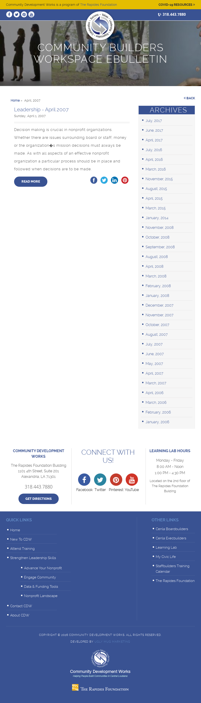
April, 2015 (154, 198)
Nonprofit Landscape (41, 596)
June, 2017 (154, 130)
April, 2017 (154, 140)
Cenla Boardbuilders (172, 529)
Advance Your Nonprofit (43, 568)
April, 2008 (155, 266)
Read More (30, 182)
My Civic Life (166, 557)
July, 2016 (154, 150)
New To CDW (21, 539)
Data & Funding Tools (41, 587)
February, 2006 (158, 412)
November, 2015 (159, 179)
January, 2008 (157, 295)
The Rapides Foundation (98, 4)
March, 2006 (156, 402)
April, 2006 (155, 393)
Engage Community (40, 577)
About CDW (19, 615)
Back (189, 98)
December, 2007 (160, 305)
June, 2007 (155, 354)
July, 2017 (154, 120)
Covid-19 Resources (176, 4)
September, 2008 (160, 247)
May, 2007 (154, 363)
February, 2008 (158, 286)
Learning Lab (166, 547)
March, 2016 (156, 169)
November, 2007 (160, 315)
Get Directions (38, 499)
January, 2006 (157, 422)
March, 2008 (156, 276)
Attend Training (22, 549)
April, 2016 (154, 159)
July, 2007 (154, 344)
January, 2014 (157, 218)
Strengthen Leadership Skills (33, 558)
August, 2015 (156, 189)
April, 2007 (154, 373)
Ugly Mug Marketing (112, 641)
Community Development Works (100, 25)
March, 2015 (156, 208)
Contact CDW (21, 606)
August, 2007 (157, 334)
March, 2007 (156, 383)
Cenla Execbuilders (171, 538)
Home (15, 530)
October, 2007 (157, 325)
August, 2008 (157, 257)
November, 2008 (160, 227)
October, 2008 (158, 237)
